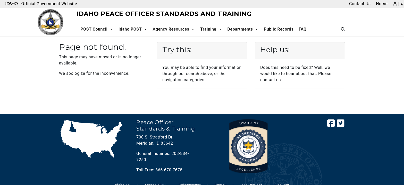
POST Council (96, 29)
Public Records (278, 29)
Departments (243, 29)
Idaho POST (133, 29)
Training (211, 29)
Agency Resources (174, 29)
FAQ (302, 29)
